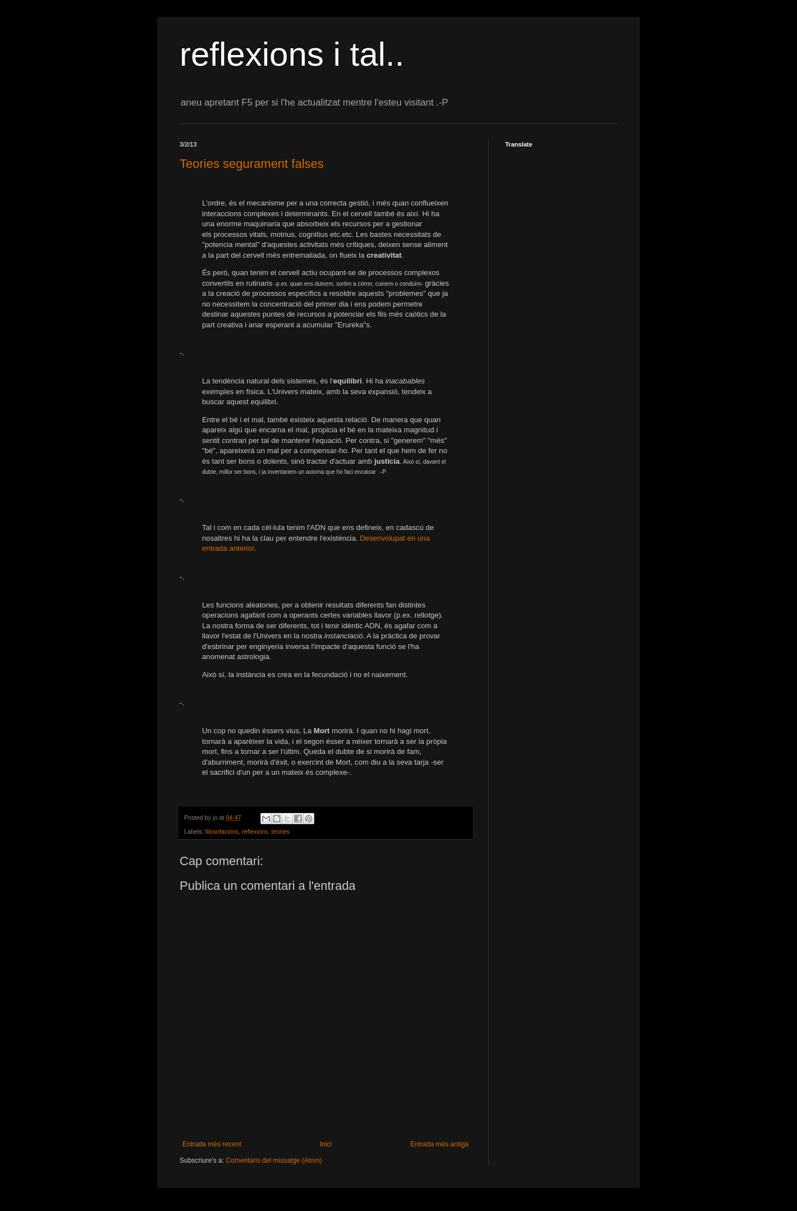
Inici (326, 1144)
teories (280, 831)
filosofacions (222, 831)
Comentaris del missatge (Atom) (274, 1160)
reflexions (255, 831)
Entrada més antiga (439, 1144)
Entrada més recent (211, 1144)
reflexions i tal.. (292, 54)
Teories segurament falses (252, 164)
